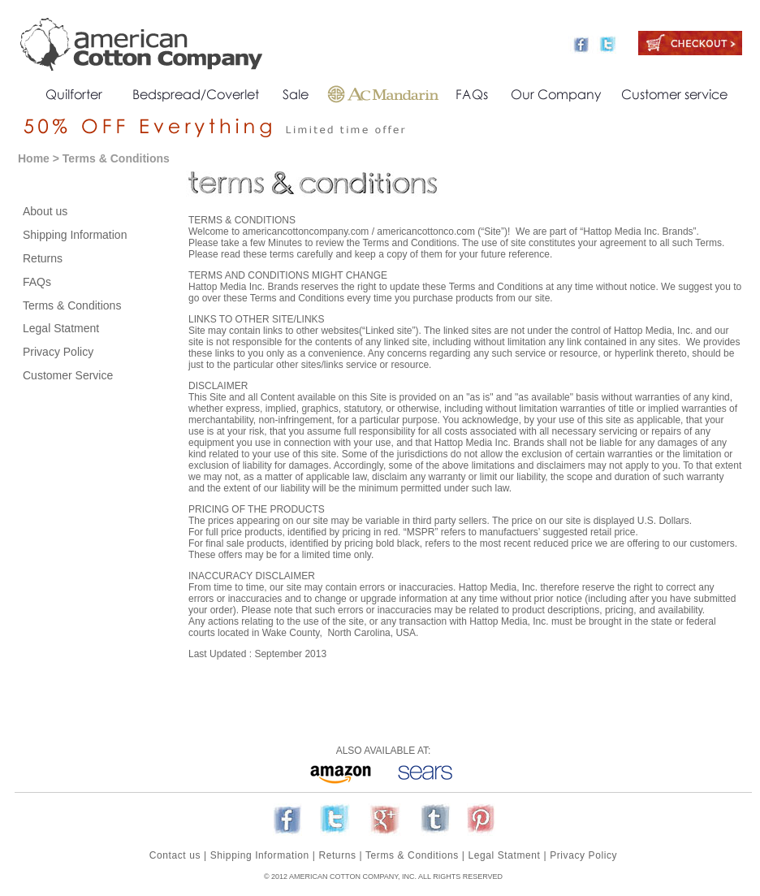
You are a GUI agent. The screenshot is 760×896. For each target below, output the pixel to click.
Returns (43, 258)
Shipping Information (75, 234)
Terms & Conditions (72, 305)
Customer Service (68, 375)
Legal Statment (61, 328)
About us (45, 211)
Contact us (175, 855)
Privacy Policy (58, 351)
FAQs (37, 281)
